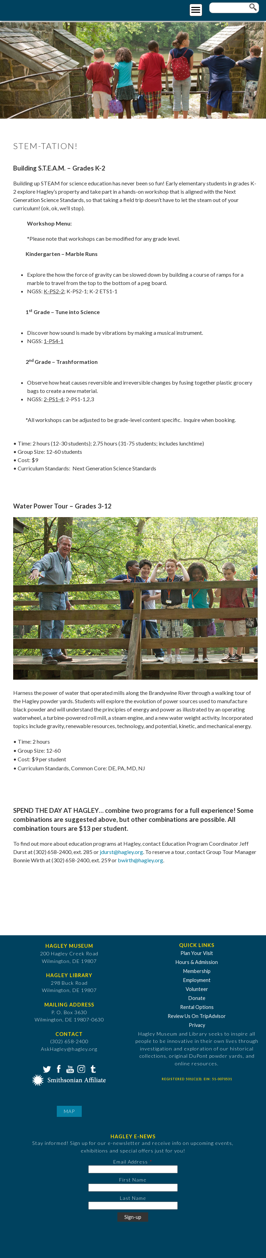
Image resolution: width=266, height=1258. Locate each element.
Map (69, 1111)
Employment (197, 980)
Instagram (81, 1068)
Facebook (58, 1068)
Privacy (197, 1025)
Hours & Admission (197, 962)
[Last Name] (133, 1206)
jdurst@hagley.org (121, 851)
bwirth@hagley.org (140, 860)
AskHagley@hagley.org (69, 1049)
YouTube (69, 1068)
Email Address (130, 1162)
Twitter (46, 1068)
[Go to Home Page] (33, 9)
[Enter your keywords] (234, 7)
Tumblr (92, 1068)
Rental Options (197, 1007)
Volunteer (197, 989)
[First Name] (133, 1188)
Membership (197, 971)
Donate (196, 998)
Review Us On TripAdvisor (197, 1016)
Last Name (133, 1198)
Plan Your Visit (196, 953)
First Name (133, 1180)
